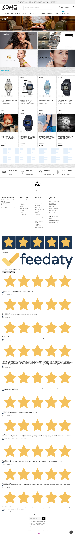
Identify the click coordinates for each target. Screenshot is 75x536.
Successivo (12, 272)
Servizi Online (52, 218)
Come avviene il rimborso (39, 218)
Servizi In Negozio (54, 201)
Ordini (21, 206)
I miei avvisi (23, 214)
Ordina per (58, 74)
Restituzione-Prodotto (38, 212)
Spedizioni (37, 205)
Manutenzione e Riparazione (53, 204)
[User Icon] (64, 7)
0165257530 (6, 210)
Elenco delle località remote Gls (40, 225)
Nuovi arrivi (4, 70)
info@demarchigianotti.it (9, 207)
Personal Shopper (54, 220)
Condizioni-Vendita (40, 203)
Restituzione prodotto (23, 204)
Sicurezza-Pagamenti (37, 215)
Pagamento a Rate (54, 222)
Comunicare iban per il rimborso (39, 228)
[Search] (50, 7)
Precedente (5, 272)
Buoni (21, 212)
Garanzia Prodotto (39, 209)
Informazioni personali (23, 200)
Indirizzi (22, 210)
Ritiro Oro (51, 206)
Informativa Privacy (38, 200)
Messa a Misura (53, 210)
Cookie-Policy (38, 207)
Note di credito (24, 208)
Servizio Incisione (54, 208)
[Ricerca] (36, 8)
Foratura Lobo (53, 212)
